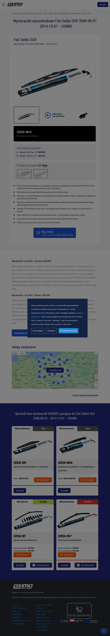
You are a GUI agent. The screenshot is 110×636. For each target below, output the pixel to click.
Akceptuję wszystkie (68, 331)
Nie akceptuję (37, 331)
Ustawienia (51, 331)
